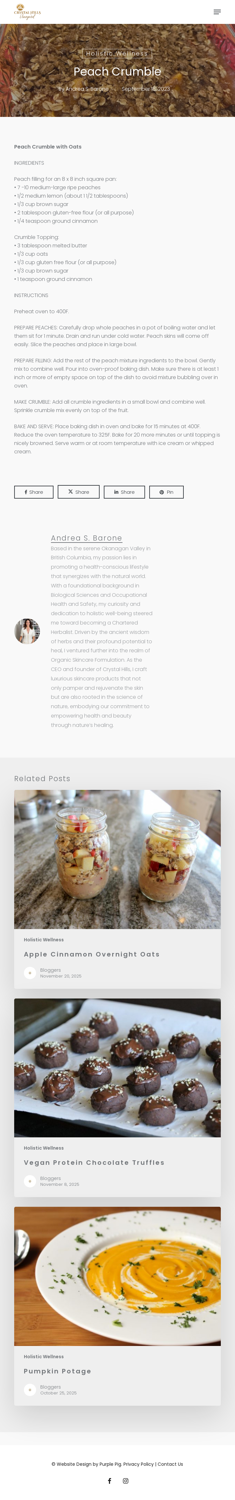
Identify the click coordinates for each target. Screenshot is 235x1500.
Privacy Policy (139, 1464)
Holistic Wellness (117, 53)
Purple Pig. (111, 1464)
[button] (217, 12)
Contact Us (170, 1464)
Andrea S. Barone (87, 89)
